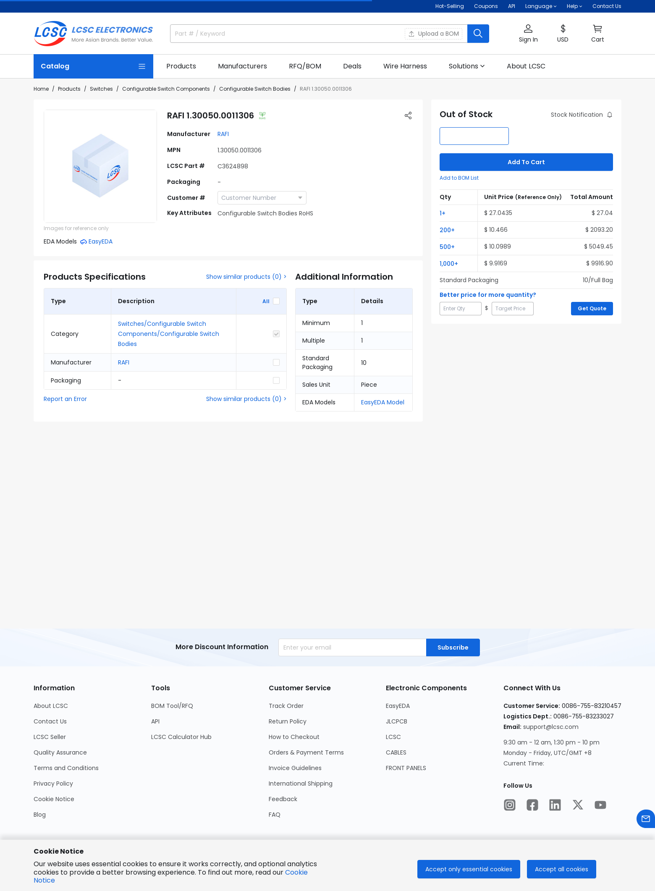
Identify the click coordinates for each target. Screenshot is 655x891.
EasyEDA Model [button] (382, 402)
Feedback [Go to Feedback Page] (283, 799)
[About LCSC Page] (526, 66)
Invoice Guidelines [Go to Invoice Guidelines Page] (295, 768)
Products (69, 88)
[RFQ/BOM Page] (305, 66)
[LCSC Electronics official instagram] (509, 805)
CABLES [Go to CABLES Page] (396, 752)
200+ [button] (447, 230)
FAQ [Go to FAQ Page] (274, 814)
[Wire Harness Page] (405, 66)
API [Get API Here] (511, 6)
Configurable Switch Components (166, 88)
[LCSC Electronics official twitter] (577, 805)
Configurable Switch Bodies (255, 88)
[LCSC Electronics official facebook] (532, 805)
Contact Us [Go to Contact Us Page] (50, 721)
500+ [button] (447, 247)
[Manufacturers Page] (242, 66)
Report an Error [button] (65, 399)
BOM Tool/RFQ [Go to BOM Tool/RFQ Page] (172, 706)
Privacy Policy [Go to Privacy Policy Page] (53, 783)
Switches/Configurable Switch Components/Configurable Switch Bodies (168, 334)
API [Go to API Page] (155, 721)
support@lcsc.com (551, 727)
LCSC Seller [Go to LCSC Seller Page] (50, 737)
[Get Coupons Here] (486, 6)
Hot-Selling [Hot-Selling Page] (449, 6)
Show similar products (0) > (246, 277)
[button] (528, 34)
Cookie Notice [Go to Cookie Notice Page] (54, 799)
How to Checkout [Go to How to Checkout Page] (294, 737)
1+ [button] (442, 213)
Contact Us (606, 6)
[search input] (282, 33)
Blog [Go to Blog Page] (40, 814)
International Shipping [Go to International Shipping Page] (301, 783)
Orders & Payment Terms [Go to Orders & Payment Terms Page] (306, 752)
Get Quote (592, 308)
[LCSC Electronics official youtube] (600, 805)
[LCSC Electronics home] (93, 33)
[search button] (478, 33)
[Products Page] (181, 66)
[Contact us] (646, 819)
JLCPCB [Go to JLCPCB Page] (396, 721)
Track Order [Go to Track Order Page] (286, 706)
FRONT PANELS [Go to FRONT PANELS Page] (406, 768)
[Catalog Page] (93, 66)
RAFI (223, 134)
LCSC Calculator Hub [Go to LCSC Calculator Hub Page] (181, 737)
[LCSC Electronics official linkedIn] (555, 805)
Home (41, 88)
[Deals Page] (352, 66)
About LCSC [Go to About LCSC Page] (51, 706)
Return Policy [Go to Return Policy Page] (288, 721)
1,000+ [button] (449, 263)
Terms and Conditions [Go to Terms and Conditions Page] (66, 768)
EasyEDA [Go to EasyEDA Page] (398, 706)
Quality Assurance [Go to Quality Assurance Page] (60, 752)
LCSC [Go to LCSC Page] (393, 737)
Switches (101, 88)
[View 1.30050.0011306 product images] (100, 166)
